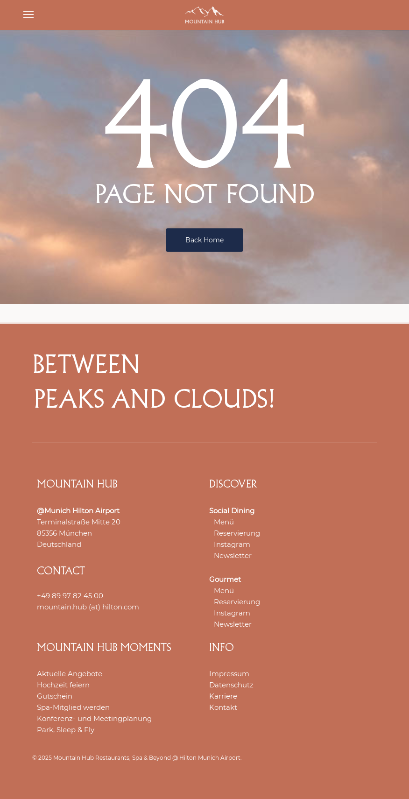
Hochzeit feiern (63, 684)
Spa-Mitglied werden (73, 707)
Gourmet (225, 579)
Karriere (223, 696)
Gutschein (54, 696)
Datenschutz (231, 684)
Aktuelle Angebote (69, 673)
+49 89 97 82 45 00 (70, 595)
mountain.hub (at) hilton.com (88, 606)
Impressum (229, 673)
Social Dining (231, 510)
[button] (28, 15)
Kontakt (223, 707)
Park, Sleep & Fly (65, 729)
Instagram (232, 544)
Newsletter (233, 555)
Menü (224, 521)
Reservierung (237, 533)
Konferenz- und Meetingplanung (94, 718)
